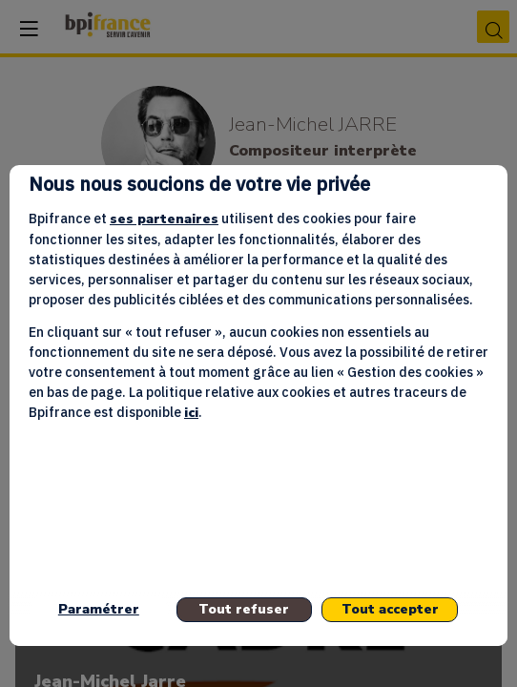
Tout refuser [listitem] (243, 609)
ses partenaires (164, 219)
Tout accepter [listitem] (390, 609)
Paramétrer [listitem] (98, 609)
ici (191, 413)
